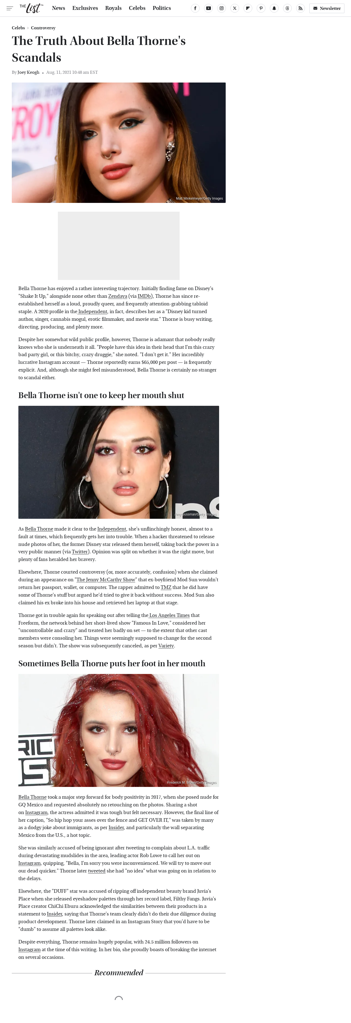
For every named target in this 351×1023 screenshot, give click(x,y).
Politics (162, 8)
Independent (92, 311)
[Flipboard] (248, 8)
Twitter (80, 552)
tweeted (97, 871)
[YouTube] (208, 8)
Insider (116, 828)
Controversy (43, 28)
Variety (166, 646)
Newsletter (327, 8)
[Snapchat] (274, 8)
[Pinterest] (261, 8)
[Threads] (287, 8)
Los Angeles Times (169, 615)
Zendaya (117, 296)
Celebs (137, 8)
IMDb (144, 296)
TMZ (166, 587)
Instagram (36, 812)
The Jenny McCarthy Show (106, 580)
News (58, 8)
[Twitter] (234, 8)
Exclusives (85, 8)
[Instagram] (221, 8)
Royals (113, 8)
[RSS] (300, 8)
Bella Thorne (39, 529)
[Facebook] (195, 8)
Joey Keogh (28, 72)
